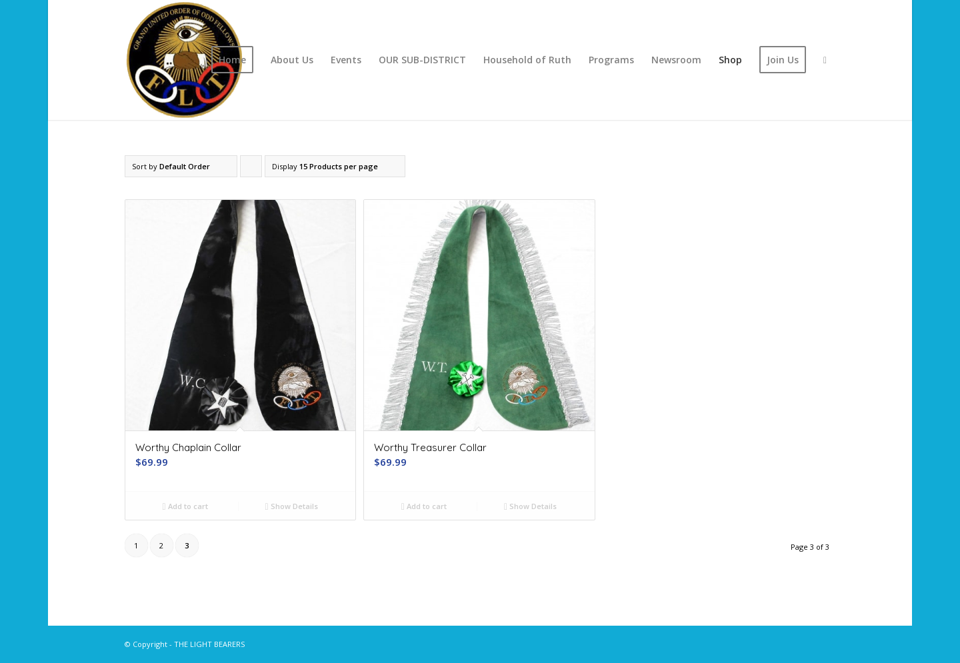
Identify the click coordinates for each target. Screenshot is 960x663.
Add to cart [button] (185, 506)
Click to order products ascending (251, 169)
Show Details (291, 506)
